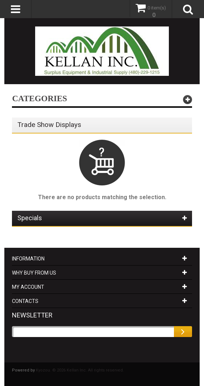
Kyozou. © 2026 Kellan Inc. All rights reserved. (80, 370)
